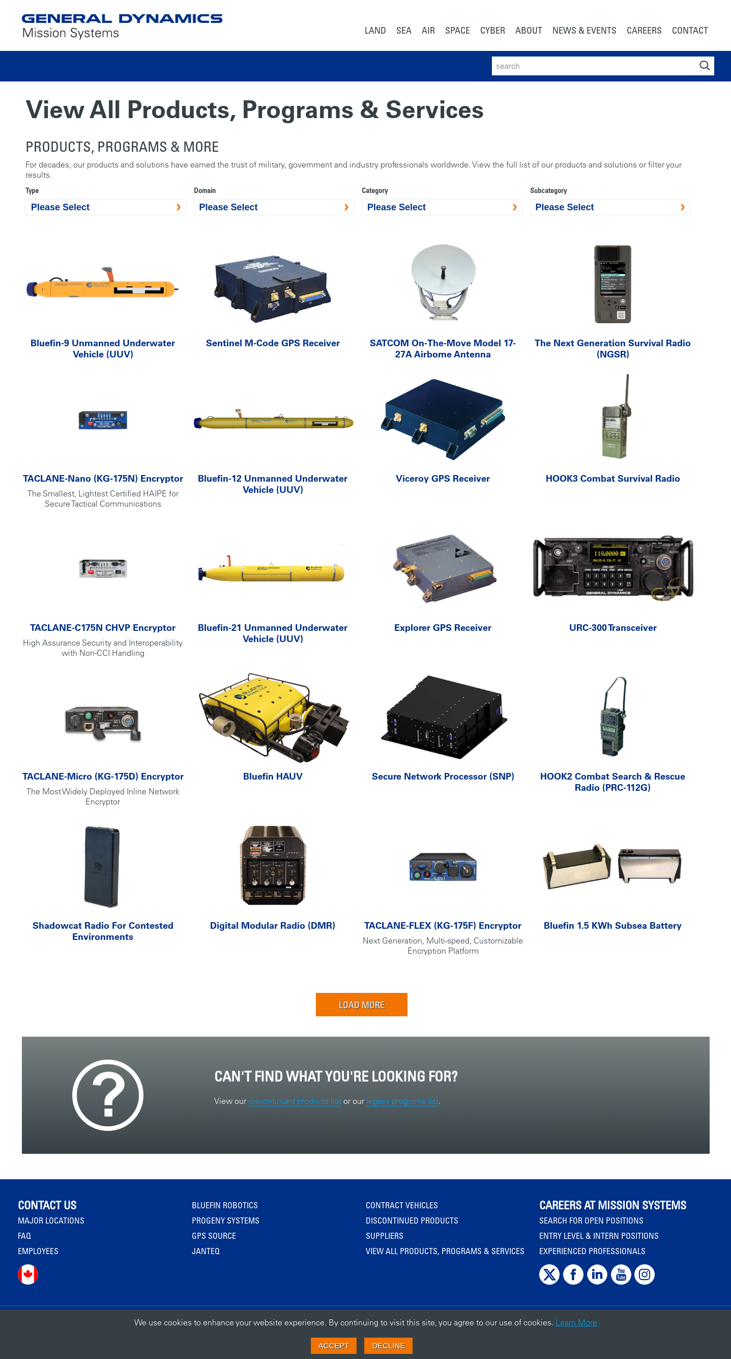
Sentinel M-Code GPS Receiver (273, 343)
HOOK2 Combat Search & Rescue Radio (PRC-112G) (612, 781)
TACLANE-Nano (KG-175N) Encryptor (103, 478)
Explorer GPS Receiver (442, 627)
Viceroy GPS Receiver (443, 478)
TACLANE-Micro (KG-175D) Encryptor (103, 776)
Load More (362, 1004)
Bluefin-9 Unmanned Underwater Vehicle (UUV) (103, 348)
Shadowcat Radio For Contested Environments (103, 931)
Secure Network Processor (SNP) (443, 776)
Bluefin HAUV (273, 776)
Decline (388, 1345)
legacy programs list (402, 1101)
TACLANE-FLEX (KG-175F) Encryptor (442, 925)
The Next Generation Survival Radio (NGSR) (613, 348)
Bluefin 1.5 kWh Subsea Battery (613, 925)
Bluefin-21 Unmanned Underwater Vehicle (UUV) (272, 633)
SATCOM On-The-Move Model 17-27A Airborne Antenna (443, 348)
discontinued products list (294, 1101)
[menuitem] (375, 31)
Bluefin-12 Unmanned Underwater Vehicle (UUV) (272, 484)
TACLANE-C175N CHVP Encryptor (103, 627)
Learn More (576, 1322)
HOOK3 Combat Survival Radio (613, 478)
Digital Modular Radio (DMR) (272, 925)
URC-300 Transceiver (613, 627)
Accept (333, 1345)
